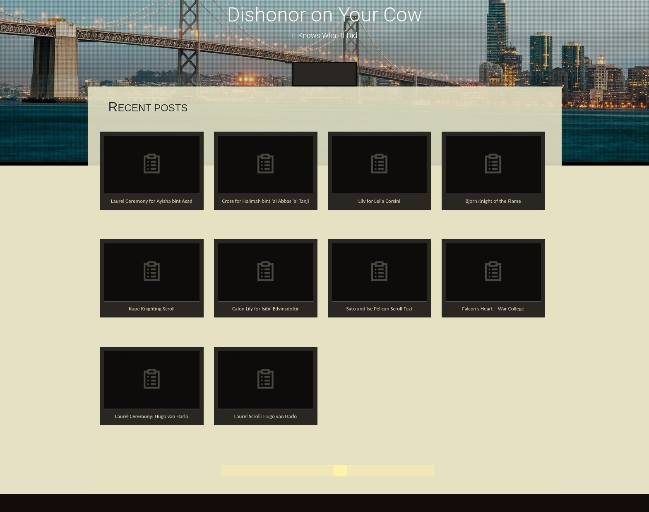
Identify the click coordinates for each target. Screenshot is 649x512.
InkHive (162, 503)
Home (306, 74)
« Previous (272, 470)
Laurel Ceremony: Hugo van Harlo (151, 416)
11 (397, 470)
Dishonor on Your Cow (324, 14)
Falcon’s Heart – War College (493, 308)
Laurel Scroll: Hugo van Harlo (265, 416)
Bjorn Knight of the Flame (493, 201)
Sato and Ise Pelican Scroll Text (379, 308)
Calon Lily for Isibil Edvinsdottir (265, 308)
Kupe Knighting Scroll (152, 308)
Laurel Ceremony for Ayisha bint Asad (151, 201)
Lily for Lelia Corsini (379, 201)
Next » (420, 470)
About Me (337, 74)
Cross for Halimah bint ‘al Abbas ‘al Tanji (265, 201)
